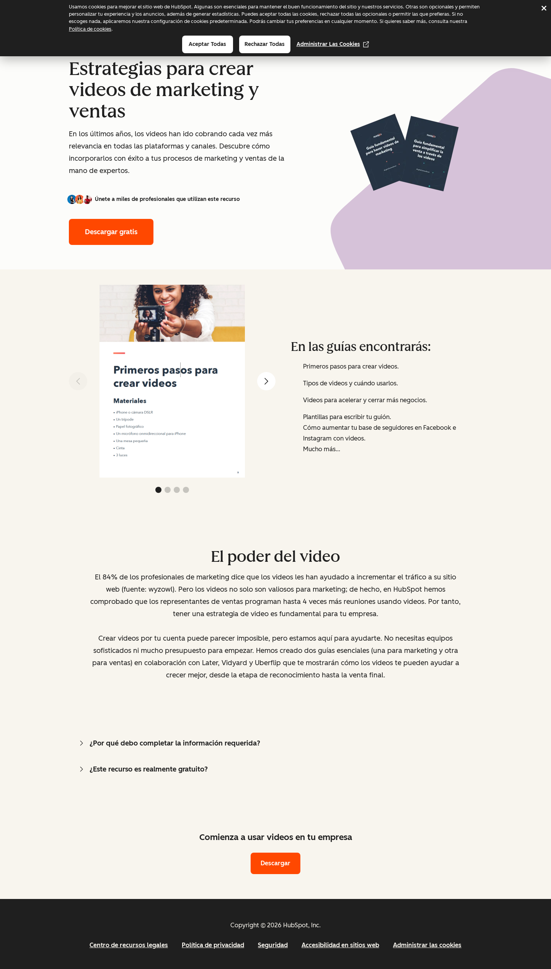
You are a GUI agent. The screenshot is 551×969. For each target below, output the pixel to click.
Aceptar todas (207, 44)
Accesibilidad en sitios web (340, 945)
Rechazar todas (265, 44)
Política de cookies (90, 29)
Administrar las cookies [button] (427, 945)
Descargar (275, 863)
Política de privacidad (213, 945)
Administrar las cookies (333, 44)
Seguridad (273, 945)
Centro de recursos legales (129, 945)
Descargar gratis (111, 232)
